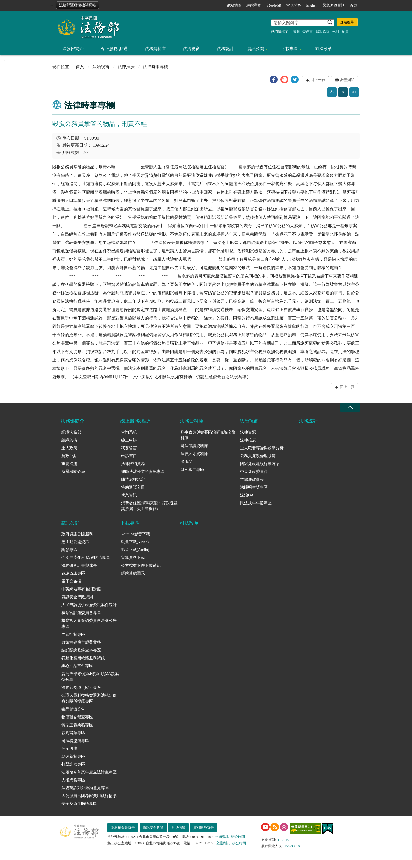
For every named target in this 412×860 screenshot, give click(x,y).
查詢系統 (129, 432)
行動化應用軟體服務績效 (83, 658)
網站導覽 (253, 5)
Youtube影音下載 (135, 534)
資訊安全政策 (153, 828)
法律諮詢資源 (133, 464)
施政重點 (69, 456)
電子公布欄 (71, 581)
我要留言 (129, 448)
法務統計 (225, 48)
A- (332, 92)
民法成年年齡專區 (256, 503)
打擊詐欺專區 (73, 764)
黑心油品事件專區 (77, 666)
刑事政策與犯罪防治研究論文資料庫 (208, 435)
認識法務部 (71, 432)
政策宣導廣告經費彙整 (81, 642)
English (311, 5)
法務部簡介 (73, 48)
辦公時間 (238, 837)
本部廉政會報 (252, 479)
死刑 (335, 32)
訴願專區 (69, 550)
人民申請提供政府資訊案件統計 (89, 605)
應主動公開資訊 (75, 542)
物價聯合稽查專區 (77, 717)
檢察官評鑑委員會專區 (81, 613)
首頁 (353, 5)
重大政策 (69, 448)
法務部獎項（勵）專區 (81, 687)
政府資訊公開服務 (77, 534)
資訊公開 (255, 48)
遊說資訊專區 (73, 573)
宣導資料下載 (133, 557)
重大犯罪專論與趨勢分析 (262, 448)
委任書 (307, 32)
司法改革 (323, 48)
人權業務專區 (73, 780)
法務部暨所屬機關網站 (77, 5)
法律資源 (248, 432)
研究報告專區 (192, 469)
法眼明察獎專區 (254, 487)
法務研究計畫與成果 (79, 565)
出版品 (186, 462)
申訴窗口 (129, 456)
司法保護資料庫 (194, 446)
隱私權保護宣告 (123, 828)
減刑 (296, 32)
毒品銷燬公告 (73, 709)
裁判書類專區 (73, 733)
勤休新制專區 (73, 756)
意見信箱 (178, 828)
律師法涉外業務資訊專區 (142, 471)
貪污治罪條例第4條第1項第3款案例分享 (90, 677)
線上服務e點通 (114, 48)
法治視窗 (191, 48)
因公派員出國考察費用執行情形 (89, 796)
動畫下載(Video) (135, 542)
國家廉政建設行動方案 (260, 464)
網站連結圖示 (133, 573)
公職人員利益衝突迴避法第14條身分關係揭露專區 (89, 698)
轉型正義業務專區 (77, 725)
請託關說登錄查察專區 (81, 650)
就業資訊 (129, 495)
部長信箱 (273, 5)
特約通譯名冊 (133, 487)
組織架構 (69, 440)
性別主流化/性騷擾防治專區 (85, 557)
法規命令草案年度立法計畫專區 (89, 772)
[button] (274, 79)
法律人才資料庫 (194, 454)
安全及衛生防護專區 (79, 804)
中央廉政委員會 (254, 471)
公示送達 (69, 748)
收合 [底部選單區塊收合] (350, 407)
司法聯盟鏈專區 (75, 741)
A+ (354, 92)
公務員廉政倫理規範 (258, 456)
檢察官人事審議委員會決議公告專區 (89, 623)
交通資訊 (222, 837)
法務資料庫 (155, 48)
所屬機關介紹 (73, 471)
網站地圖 (234, 5)
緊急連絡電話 (334, 5)
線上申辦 (129, 440)
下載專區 (289, 48)
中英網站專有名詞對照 (81, 589)
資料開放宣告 (203, 828)
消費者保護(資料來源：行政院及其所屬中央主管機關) (149, 506)
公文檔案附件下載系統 (141, 565)
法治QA (247, 495)
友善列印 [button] (347, 80)
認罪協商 (322, 32)
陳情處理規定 (133, 479)
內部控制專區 (73, 634)
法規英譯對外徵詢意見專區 (85, 788)
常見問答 (293, 5)
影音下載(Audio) (135, 550)
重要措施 (69, 464)
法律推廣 (126, 67)
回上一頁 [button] (318, 80)
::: (51, 4)
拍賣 (345, 32)
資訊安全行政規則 (77, 597)
